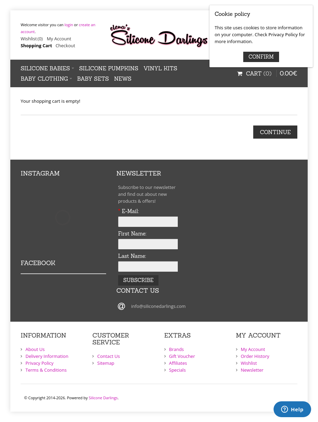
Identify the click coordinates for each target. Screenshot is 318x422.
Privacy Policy (283, 34)
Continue (275, 132)
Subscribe (138, 280)
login (68, 24)
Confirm (261, 56)
